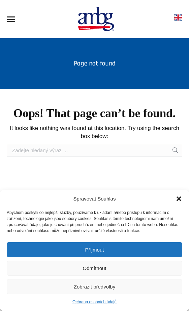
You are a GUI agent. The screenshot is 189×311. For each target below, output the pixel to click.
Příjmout (94, 250)
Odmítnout (94, 268)
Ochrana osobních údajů (94, 302)
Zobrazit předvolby (94, 287)
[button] (179, 198)
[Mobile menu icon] (11, 19)
